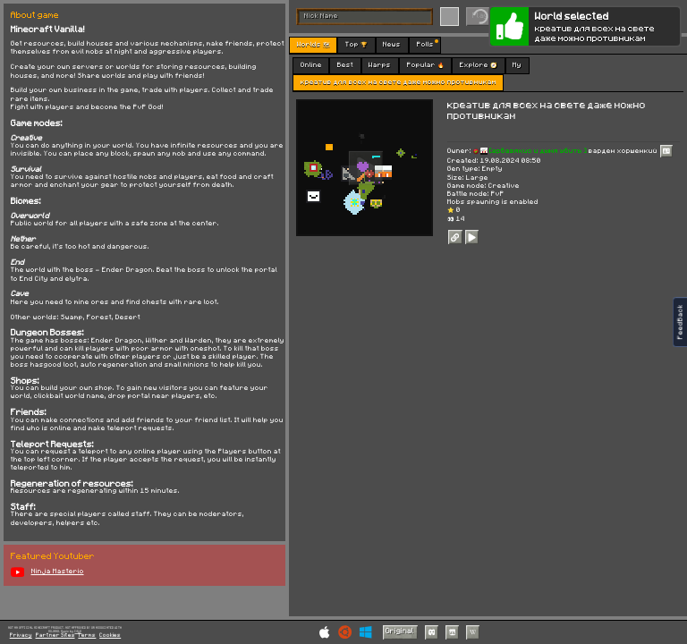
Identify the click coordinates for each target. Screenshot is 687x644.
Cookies (110, 635)
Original (400, 631)
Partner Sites (55, 635)
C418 (77, 631)
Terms (87, 635)
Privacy (21, 635)
